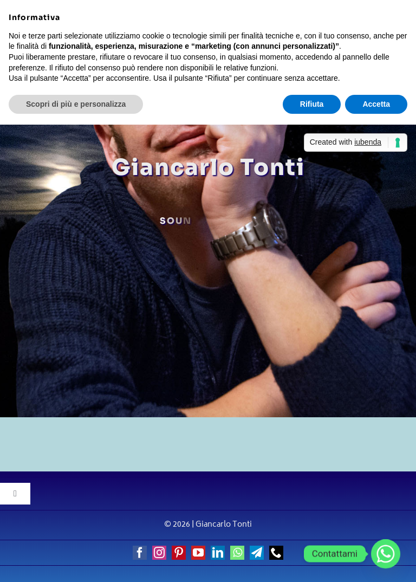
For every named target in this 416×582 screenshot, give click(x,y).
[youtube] (198, 553)
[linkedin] (218, 553)
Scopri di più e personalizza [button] (76, 104)
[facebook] (140, 553)
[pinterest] (179, 553)
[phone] (276, 553)
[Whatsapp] (385, 553)
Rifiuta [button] (312, 104)
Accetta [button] (376, 104)
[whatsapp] (237, 553)
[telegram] (257, 553)
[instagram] (159, 553)
